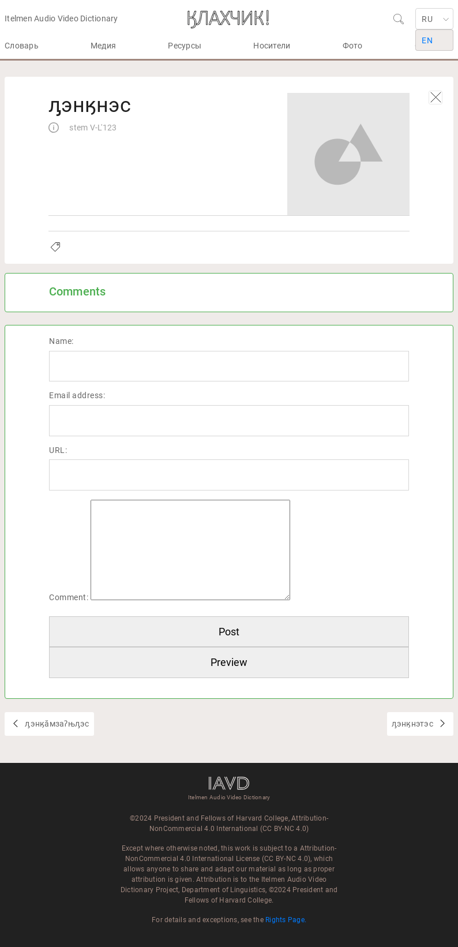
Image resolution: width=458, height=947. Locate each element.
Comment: (68, 597)
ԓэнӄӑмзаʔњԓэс (56, 723)
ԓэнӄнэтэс (414, 723)
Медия (103, 45)
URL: (58, 450)
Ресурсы (184, 45)
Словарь (22, 45)
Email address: (77, 395)
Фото (353, 45)
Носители (271, 45)
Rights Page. (285, 920)
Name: (61, 341)
